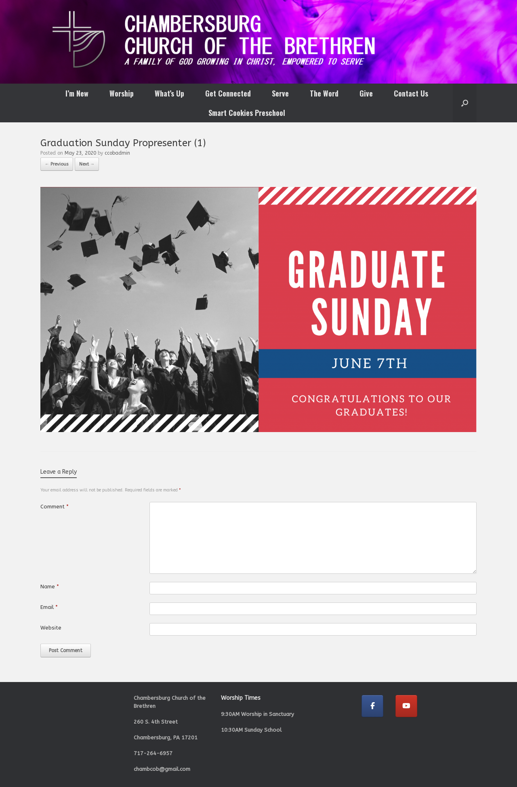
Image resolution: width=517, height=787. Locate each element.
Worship (121, 93)
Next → (87, 164)
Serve (280, 93)
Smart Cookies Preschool (246, 112)
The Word (324, 93)
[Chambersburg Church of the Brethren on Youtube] (406, 706)
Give (366, 93)
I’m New (76, 93)
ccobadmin (117, 153)
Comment (54, 507)
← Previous (57, 164)
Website (50, 628)
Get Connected (228, 93)
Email (49, 607)
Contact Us (411, 93)
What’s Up (169, 93)
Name (49, 586)
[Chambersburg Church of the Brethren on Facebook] (372, 706)
